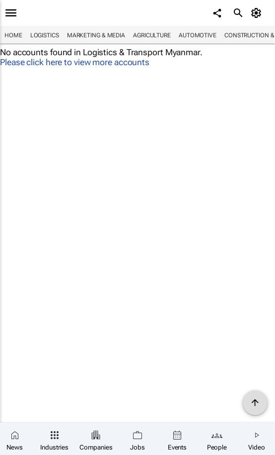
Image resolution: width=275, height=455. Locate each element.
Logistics (44, 35)
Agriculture (152, 35)
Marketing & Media (96, 35)
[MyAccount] (258, 12)
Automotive (197, 35)
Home (13, 35)
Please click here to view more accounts (74, 62)
